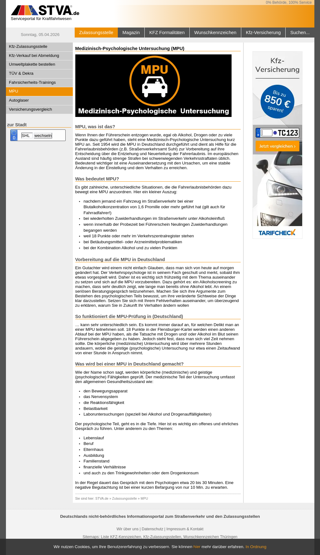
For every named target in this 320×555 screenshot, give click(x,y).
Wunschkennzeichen (215, 32)
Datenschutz (152, 529)
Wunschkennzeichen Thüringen (210, 537)
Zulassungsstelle (96, 32)
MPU (13, 91)
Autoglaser (19, 100)
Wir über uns (127, 529)
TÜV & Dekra (21, 73)
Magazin (131, 32)
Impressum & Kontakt (184, 529)
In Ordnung (256, 546)
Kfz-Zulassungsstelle (28, 46)
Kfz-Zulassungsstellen (162, 537)
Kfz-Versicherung (263, 32)
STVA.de (101, 498)
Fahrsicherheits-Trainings (32, 82)
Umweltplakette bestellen (32, 64)
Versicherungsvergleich (30, 109)
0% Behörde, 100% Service (289, 2)
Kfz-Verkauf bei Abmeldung (34, 55)
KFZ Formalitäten (167, 32)
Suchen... (300, 32)
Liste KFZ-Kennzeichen (121, 537)
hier (196, 546)
